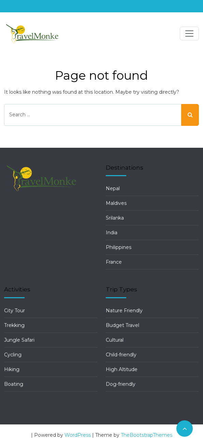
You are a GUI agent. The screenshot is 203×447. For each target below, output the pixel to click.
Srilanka (115, 218)
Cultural (115, 340)
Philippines (118, 247)
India (111, 232)
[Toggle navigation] (189, 33)
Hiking (11, 369)
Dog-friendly (120, 384)
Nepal (113, 188)
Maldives (116, 203)
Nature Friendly (124, 310)
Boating (13, 384)
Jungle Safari (19, 340)
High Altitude (121, 369)
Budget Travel (122, 325)
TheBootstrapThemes (146, 435)
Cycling (12, 355)
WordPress (77, 435)
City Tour (14, 310)
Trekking (14, 325)
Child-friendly (121, 355)
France (114, 262)
